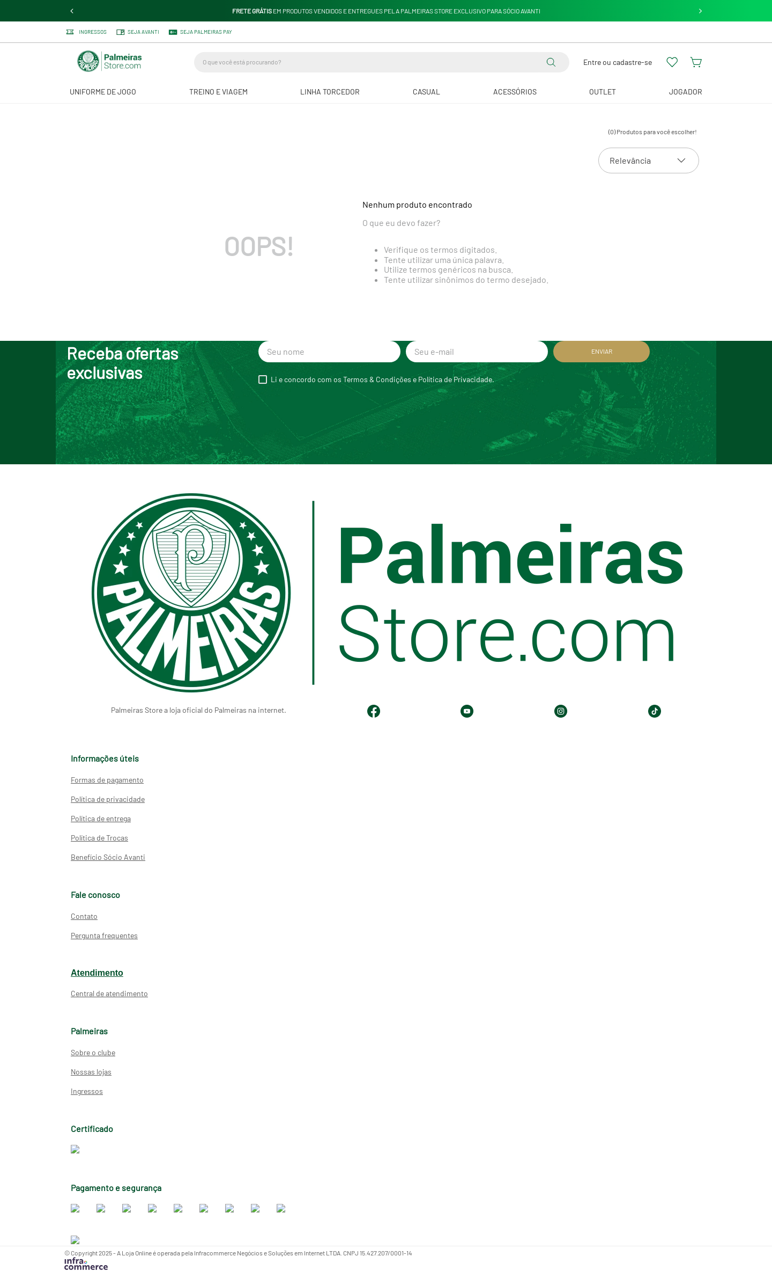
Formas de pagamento (107, 779)
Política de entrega (101, 818)
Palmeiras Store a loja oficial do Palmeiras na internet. (198, 709)
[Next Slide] (700, 11)
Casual (426, 91)
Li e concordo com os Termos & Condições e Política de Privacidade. (382, 379)
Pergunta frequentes (104, 935)
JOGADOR (685, 91)
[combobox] (381, 62)
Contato (84, 916)
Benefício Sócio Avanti (108, 856)
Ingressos (87, 1090)
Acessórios (515, 91)
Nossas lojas (91, 1071)
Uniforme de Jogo (103, 91)
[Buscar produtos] (553, 62)
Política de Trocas (99, 837)
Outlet (602, 91)
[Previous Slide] (72, 11)
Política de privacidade (108, 798)
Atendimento (97, 972)
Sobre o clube (93, 1052)
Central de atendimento (109, 993)
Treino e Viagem (218, 91)
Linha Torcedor (330, 91)
